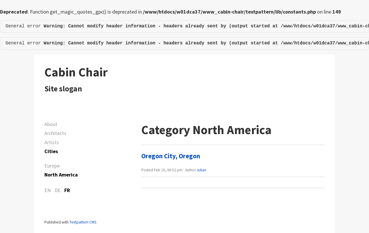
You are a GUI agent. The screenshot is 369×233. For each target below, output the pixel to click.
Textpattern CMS (82, 222)
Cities (51, 151)
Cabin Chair (76, 72)
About (50, 124)
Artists (51, 142)
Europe (52, 165)
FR (67, 190)
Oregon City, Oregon (170, 156)
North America (61, 174)
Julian (201, 170)
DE (57, 190)
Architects (55, 133)
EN (47, 190)
